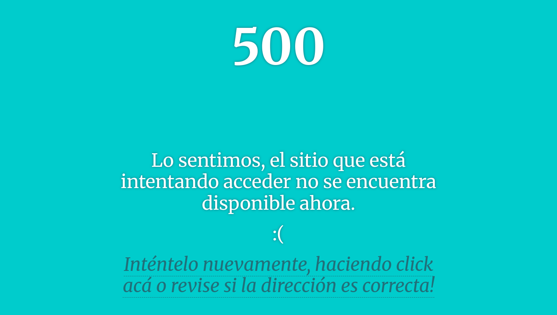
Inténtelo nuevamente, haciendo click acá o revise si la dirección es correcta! (278, 275)
